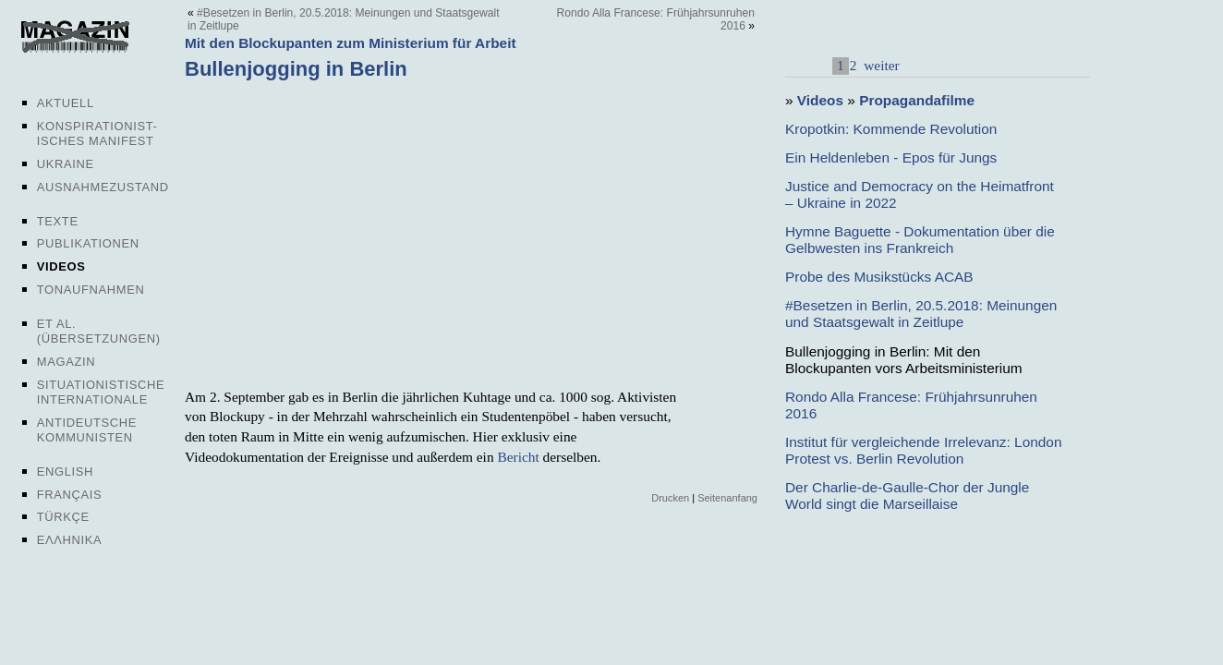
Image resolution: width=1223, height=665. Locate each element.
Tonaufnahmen (91, 289)
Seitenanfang (727, 497)
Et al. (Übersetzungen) (99, 331)
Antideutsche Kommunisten (87, 430)
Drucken (670, 497)
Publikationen (88, 243)
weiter (879, 65)
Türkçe (63, 517)
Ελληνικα (70, 540)
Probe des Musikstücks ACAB (879, 276)
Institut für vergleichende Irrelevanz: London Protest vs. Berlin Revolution (923, 450)
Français (70, 495)
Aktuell (65, 103)
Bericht (518, 457)
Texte (58, 221)
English (65, 471)
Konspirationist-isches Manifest (97, 133)
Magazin (66, 362)
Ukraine (65, 164)
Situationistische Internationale (101, 392)
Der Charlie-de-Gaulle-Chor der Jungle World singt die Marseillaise (907, 495)
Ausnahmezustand (103, 187)
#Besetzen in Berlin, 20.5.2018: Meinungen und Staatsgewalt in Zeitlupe (921, 313)
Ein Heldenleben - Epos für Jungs (891, 157)
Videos (61, 266)
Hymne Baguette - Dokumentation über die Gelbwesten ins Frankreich (920, 240)
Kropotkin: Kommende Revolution (891, 129)
